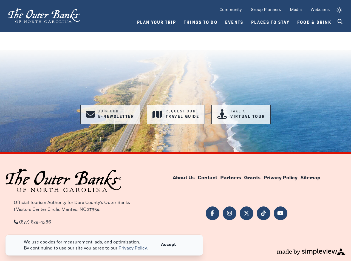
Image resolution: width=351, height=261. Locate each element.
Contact (207, 178)
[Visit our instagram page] (229, 213)
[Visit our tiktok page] (263, 213)
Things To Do (200, 22)
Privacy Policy (281, 178)
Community (230, 9)
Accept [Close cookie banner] (168, 244)
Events (234, 22)
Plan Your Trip (156, 22)
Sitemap (310, 178)
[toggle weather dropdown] (339, 11)
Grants (252, 178)
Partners (230, 178)
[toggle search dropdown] (340, 21)
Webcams (320, 9)
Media (296, 9)
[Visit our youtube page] (280, 213)
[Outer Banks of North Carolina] (44, 15)
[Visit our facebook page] (212, 213)
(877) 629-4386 (35, 222)
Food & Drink (314, 22)
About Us (184, 178)
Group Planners (266, 9)
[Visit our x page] (246, 213)
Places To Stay (270, 22)
